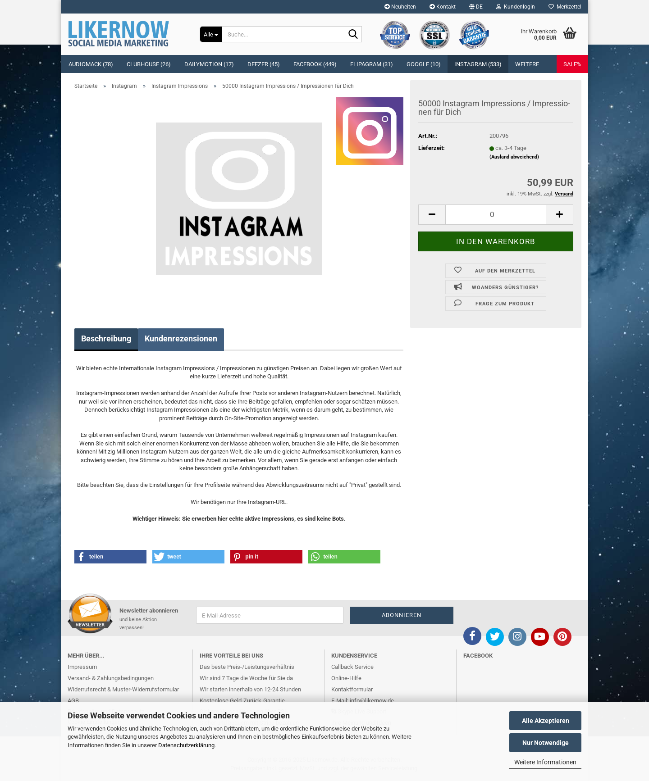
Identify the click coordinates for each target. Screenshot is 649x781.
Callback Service (352, 666)
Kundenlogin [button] (515, 7)
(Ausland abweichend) (514, 157)
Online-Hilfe (346, 678)
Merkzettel (564, 7)
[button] (475, 7)
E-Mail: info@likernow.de (362, 700)
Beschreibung (106, 338)
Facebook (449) (315, 64)
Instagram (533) (478, 64)
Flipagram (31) (371, 64)
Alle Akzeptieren (545, 720)
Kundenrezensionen (181, 338)
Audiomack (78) (91, 64)
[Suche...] (211, 34)
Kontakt (443, 7)
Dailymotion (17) (209, 64)
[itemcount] (495, 214)
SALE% (572, 64)
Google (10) (424, 64)
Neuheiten (400, 7)
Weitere (527, 64)
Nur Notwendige (545, 742)
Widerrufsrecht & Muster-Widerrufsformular (123, 689)
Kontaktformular (352, 689)
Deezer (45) (263, 64)
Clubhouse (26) (149, 64)
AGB (73, 700)
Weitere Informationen (545, 762)
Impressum (82, 666)
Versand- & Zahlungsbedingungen (111, 678)
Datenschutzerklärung (186, 745)
